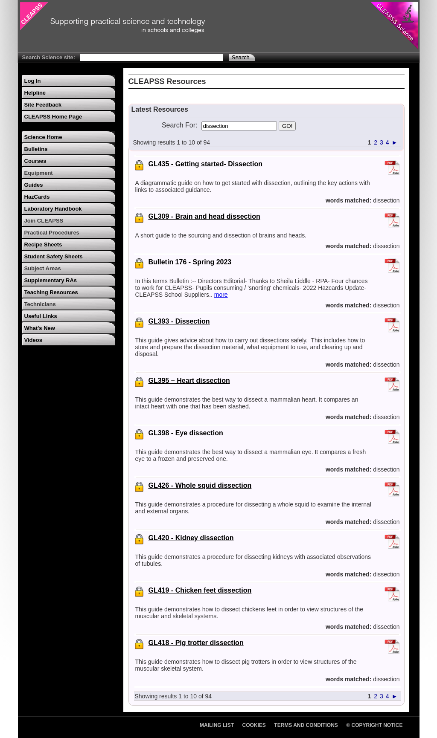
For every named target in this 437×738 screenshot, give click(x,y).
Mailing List (217, 725)
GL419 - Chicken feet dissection (200, 590)
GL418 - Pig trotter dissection (196, 642)
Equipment (38, 173)
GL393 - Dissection (179, 321)
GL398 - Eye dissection (186, 433)
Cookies (254, 725)
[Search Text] (151, 57)
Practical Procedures (51, 232)
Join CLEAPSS (44, 220)
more (221, 294)
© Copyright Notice (374, 725)
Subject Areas (42, 268)
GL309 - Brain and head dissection (204, 216)
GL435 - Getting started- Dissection (206, 164)
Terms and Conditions (306, 725)
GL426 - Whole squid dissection (200, 485)
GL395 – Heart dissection (189, 380)
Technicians (40, 304)
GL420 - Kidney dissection (191, 537)
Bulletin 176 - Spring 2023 (190, 262)
